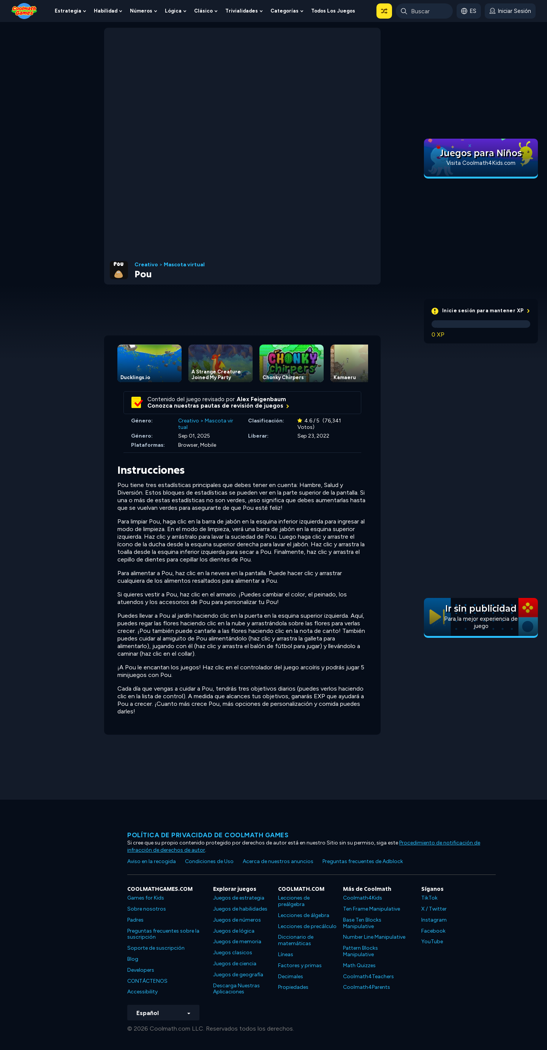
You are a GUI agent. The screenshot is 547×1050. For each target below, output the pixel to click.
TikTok (429, 898)
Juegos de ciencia (234, 963)
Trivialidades (241, 11)
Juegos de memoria (237, 941)
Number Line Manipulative (374, 937)
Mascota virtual (184, 265)
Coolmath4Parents (366, 987)
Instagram (434, 920)
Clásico (203, 11)
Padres (135, 920)
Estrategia (68, 11)
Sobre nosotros (146, 909)
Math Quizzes (359, 965)
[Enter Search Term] (424, 11)
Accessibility (142, 991)
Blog (132, 959)
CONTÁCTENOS (147, 981)
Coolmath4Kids (362, 898)
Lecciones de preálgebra (294, 901)
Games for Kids (145, 898)
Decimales (290, 976)
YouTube (432, 941)
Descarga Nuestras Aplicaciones (236, 988)
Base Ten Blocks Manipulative (362, 923)
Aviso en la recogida (151, 861)
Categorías (284, 11)
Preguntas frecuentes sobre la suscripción (163, 934)
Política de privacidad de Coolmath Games (207, 835)
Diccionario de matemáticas (295, 940)
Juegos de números (237, 920)
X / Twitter (434, 909)
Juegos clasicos (232, 952)
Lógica (173, 11)
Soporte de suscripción (156, 948)
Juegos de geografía (238, 974)
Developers (140, 970)
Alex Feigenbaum (261, 399)
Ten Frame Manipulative (371, 909)
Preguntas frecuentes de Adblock (363, 861)
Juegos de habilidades (240, 909)
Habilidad (105, 11)
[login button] (510, 11)
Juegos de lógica (234, 931)
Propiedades (293, 987)
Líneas (285, 954)
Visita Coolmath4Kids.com (480, 163)
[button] (384, 11)
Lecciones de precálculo (307, 926)
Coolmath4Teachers (368, 976)
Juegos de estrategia (238, 898)
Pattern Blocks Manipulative (360, 951)
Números (141, 11)
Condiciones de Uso (209, 861)
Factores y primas (300, 965)
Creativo (146, 265)
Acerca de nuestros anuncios (278, 861)
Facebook (433, 931)
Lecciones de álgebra (303, 915)
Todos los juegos (333, 11)
